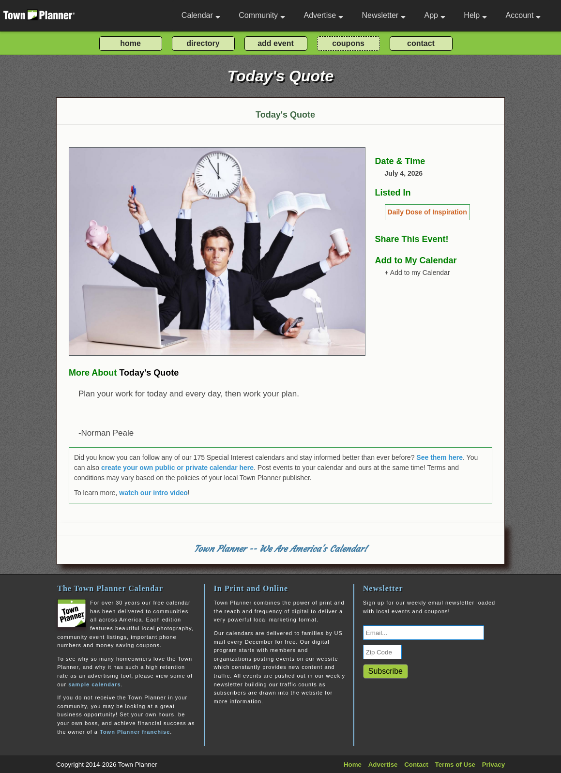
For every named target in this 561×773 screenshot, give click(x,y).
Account (523, 15)
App (434, 15)
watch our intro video (153, 493)
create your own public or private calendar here (177, 467)
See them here (439, 457)
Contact (416, 764)
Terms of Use (455, 764)
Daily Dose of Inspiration (427, 212)
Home (353, 764)
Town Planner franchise (135, 732)
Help (475, 15)
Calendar (201, 15)
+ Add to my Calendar (417, 272)
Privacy (493, 764)
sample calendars (94, 684)
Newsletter (384, 15)
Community (262, 15)
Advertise (323, 15)
